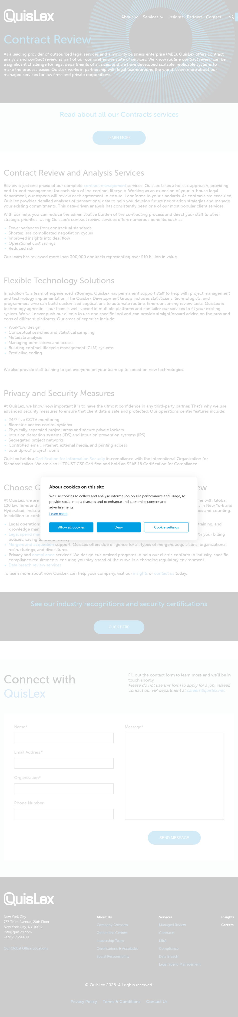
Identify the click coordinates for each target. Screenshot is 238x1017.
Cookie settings (166, 527)
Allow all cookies (71, 527)
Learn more (58, 514)
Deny (119, 527)
